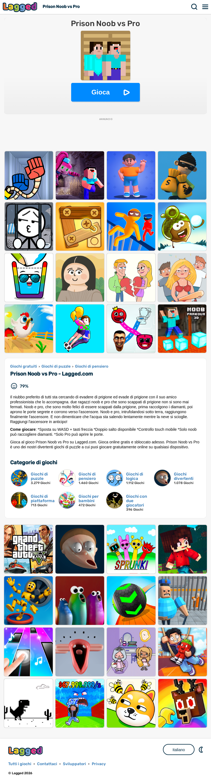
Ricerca (194, 7)
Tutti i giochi (19, 764)
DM (201, 749)
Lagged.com (26, 751)
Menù (205, 7)
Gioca (100, 92)
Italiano (179, 750)
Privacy (99, 764)
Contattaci (47, 764)
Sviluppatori (74, 764)
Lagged (20, 7)
